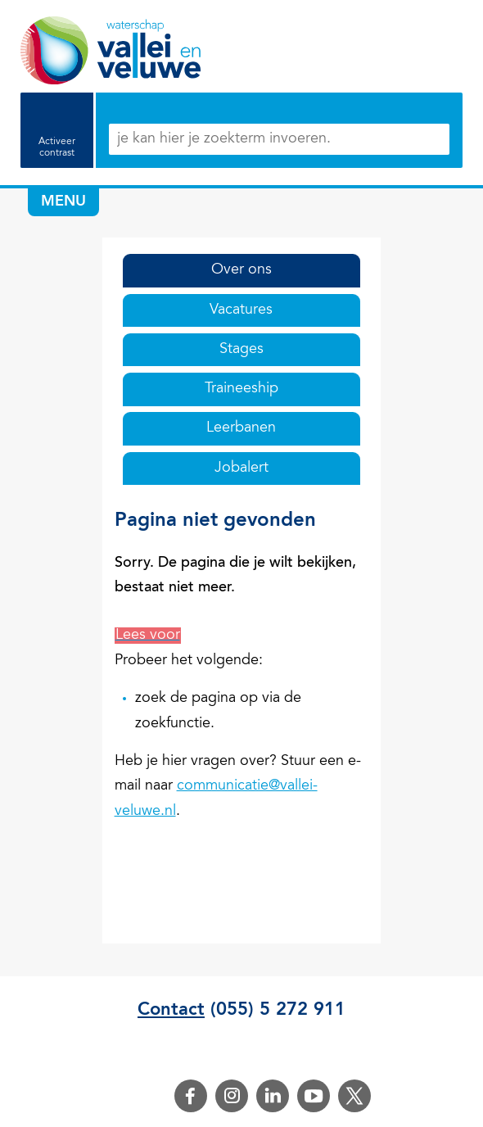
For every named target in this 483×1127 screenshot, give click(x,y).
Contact (171, 1010)
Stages (241, 349)
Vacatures (241, 310)
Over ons (241, 270)
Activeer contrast (56, 147)
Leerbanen (241, 428)
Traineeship (241, 389)
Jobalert (241, 468)
